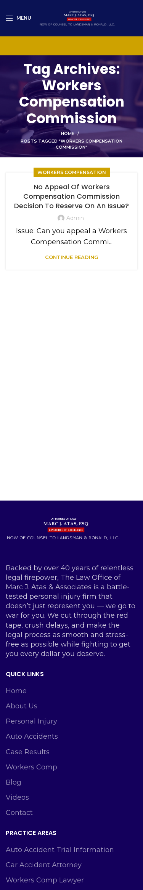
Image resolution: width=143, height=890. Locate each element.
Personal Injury (31, 721)
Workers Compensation (71, 172)
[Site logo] (77, 17)
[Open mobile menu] (18, 18)
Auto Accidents (32, 736)
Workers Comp (31, 767)
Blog (13, 782)
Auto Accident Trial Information (60, 850)
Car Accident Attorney (44, 865)
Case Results (28, 752)
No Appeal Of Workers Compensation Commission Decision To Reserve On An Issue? (71, 196)
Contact (19, 812)
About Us (21, 706)
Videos (17, 797)
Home (67, 133)
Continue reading (71, 257)
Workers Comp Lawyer (45, 880)
